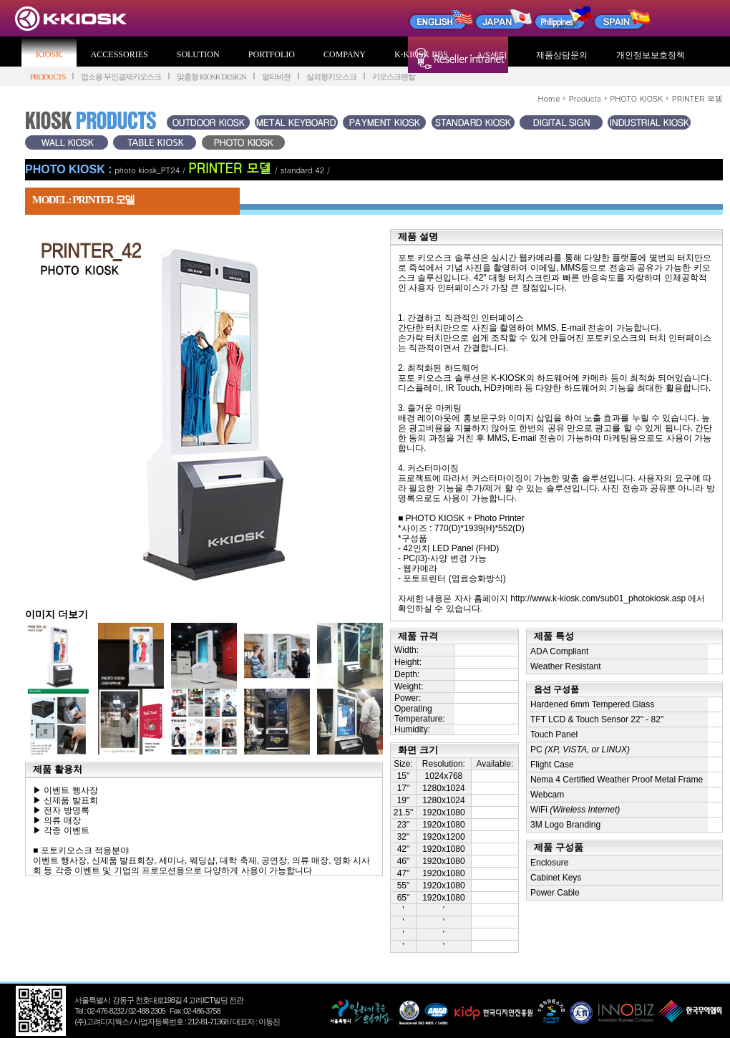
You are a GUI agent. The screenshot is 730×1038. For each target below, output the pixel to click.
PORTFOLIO (271, 54)
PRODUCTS (47, 76)
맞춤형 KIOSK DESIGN (211, 76)
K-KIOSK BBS (421, 54)
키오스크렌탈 (393, 76)
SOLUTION (198, 54)
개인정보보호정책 (650, 55)
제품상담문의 (562, 55)
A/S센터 (492, 55)
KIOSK (49, 54)
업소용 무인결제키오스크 (121, 76)
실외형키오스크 (331, 76)
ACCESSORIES (119, 54)
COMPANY (344, 54)
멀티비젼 (276, 76)
